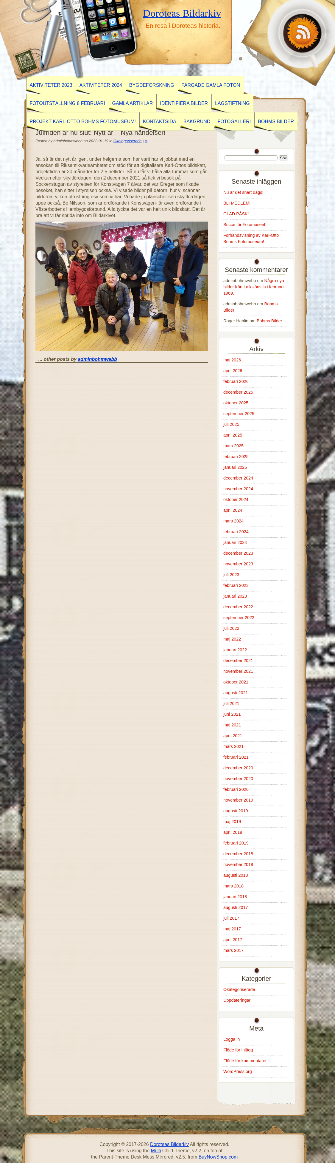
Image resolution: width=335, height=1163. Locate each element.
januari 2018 (235, 896)
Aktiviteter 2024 (101, 85)
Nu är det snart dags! (243, 192)
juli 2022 (231, 628)
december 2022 (238, 606)
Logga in (231, 1039)
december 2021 (238, 660)
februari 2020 (236, 789)
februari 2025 (236, 456)
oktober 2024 (235, 499)
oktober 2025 (235, 402)
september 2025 (238, 413)
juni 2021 (232, 714)
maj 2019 (232, 821)
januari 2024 (235, 542)
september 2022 (238, 617)
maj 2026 (232, 360)
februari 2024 (236, 531)
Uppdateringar (236, 1000)
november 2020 (238, 778)
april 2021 (232, 735)
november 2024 (238, 488)
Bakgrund (197, 121)
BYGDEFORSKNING (151, 85)
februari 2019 (236, 843)
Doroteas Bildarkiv (182, 13)
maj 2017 (232, 929)
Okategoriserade (127, 141)
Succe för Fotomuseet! (245, 224)
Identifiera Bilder (184, 103)
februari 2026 (236, 381)
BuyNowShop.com (218, 1156)
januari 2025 (235, 467)
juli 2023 (231, 574)
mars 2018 (233, 886)
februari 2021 (236, 757)
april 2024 (232, 510)
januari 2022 (235, 649)
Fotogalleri (234, 121)
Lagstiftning (232, 103)
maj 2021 (232, 725)
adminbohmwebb (97, 359)
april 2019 (232, 832)
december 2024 (238, 478)
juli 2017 (231, 918)
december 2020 (238, 767)
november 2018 (238, 864)
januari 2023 (235, 596)
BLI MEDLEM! (236, 203)
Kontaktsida (159, 121)
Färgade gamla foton (210, 85)
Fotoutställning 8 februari (67, 103)
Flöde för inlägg (238, 1050)
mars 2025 (233, 445)
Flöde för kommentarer (245, 1060)
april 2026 (232, 370)
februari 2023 (236, 585)
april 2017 (232, 939)
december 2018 (238, 853)
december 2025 (238, 392)
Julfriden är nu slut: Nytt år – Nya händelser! (100, 132)
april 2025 (232, 435)
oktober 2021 (235, 682)
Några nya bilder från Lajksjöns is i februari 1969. (253, 287)
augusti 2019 (235, 810)
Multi (156, 1150)
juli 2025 (231, 424)
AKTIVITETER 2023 (51, 85)
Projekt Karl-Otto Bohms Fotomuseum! (83, 121)
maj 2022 (232, 639)
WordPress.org (237, 1071)
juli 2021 (231, 703)
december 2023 (238, 553)
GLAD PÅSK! (236, 213)
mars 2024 (233, 521)
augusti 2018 (235, 875)
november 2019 (238, 800)
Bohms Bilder (276, 121)
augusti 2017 (235, 907)
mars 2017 (233, 950)
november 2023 (238, 564)
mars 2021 (233, 746)
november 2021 (238, 671)
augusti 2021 (235, 692)
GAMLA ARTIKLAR (132, 103)
